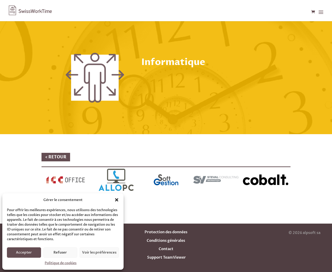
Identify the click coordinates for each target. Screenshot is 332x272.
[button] (116, 200)
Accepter (24, 252)
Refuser (60, 252)
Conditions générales (166, 240)
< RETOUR (55, 157)
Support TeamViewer (166, 257)
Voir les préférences (99, 252)
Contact (166, 248)
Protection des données (166, 232)
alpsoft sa (311, 232)
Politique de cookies (61, 263)
